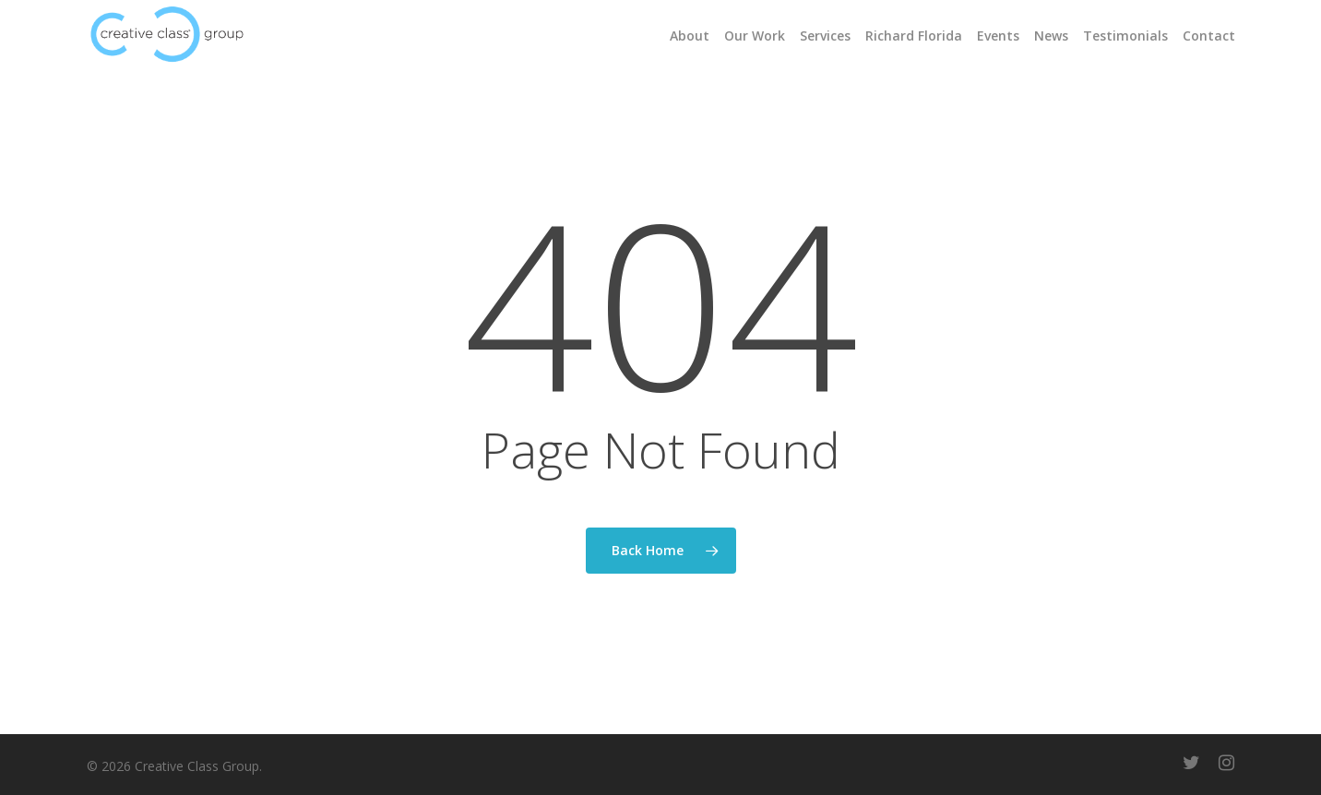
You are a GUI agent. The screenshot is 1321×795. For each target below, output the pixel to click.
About (689, 35)
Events (998, 35)
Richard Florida (913, 35)
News (1051, 35)
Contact (1209, 35)
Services (825, 35)
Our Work (754, 35)
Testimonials (1125, 35)
